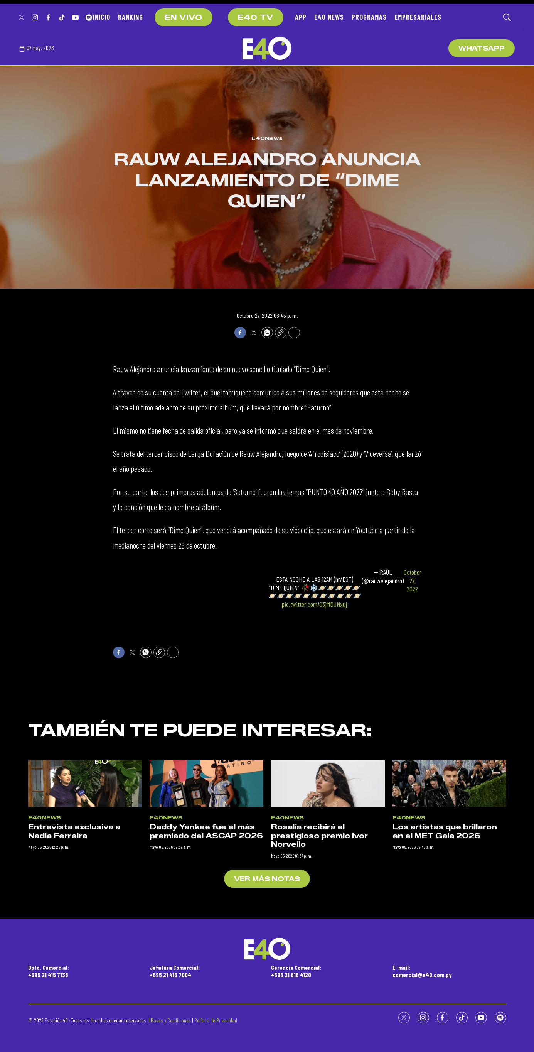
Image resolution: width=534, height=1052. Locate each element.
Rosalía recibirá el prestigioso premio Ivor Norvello (319, 973)
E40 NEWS (329, 17)
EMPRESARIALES (417, 17)
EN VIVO (183, 18)
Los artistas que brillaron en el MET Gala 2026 (444, 969)
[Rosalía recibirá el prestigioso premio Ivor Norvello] (328, 921)
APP (301, 17)
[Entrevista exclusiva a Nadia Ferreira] (85, 921)
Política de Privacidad (215, 1020)
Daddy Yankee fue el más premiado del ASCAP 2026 (206, 969)
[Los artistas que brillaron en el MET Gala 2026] (449, 921)
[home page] (267, 48)
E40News (267, 138)
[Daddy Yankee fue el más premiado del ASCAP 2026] (206, 921)
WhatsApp (481, 48)
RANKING (130, 17)
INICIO (101, 17)
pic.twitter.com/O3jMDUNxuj (314, 604)
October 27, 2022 (412, 580)
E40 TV (255, 18)
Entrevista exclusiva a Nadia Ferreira (74, 969)
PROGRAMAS (369, 17)
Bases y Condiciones (171, 1020)
